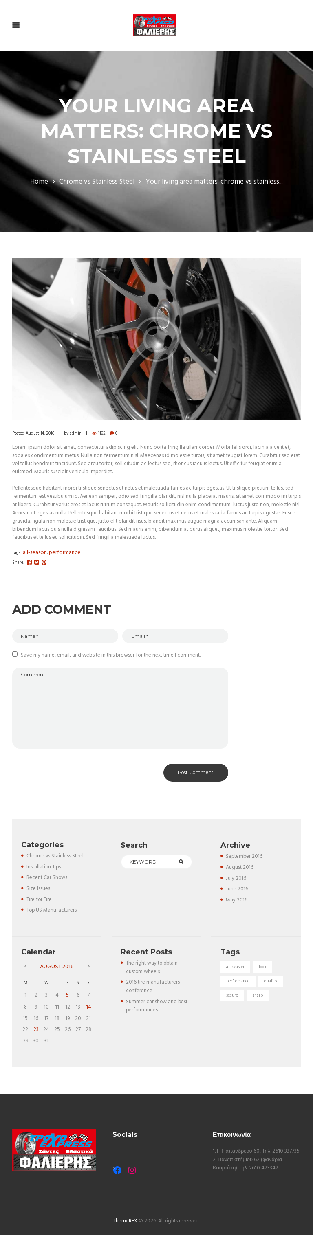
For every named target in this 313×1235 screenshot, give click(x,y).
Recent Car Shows (47, 881)
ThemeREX (125, 1219)
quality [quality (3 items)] (271, 984)
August (240, 870)
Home (39, 182)
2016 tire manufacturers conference (153, 988)
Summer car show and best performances (157, 1007)
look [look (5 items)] (263, 969)
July (236, 881)
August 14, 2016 (41, 433)
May (237, 902)
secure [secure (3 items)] (233, 998)
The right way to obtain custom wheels (152, 969)
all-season (35, 552)
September (245, 859)
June (237, 892)
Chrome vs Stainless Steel (97, 182)
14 (88, 1007)
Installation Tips (44, 870)
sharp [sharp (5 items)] (258, 998)
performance (65, 552)
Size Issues (38, 891)
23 (36, 1028)
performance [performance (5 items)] (238, 984)
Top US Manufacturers (52, 912)
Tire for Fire (39, 902)
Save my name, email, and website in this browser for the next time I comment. (111, 655)
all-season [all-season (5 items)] (236, 969)
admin (77, 433)
